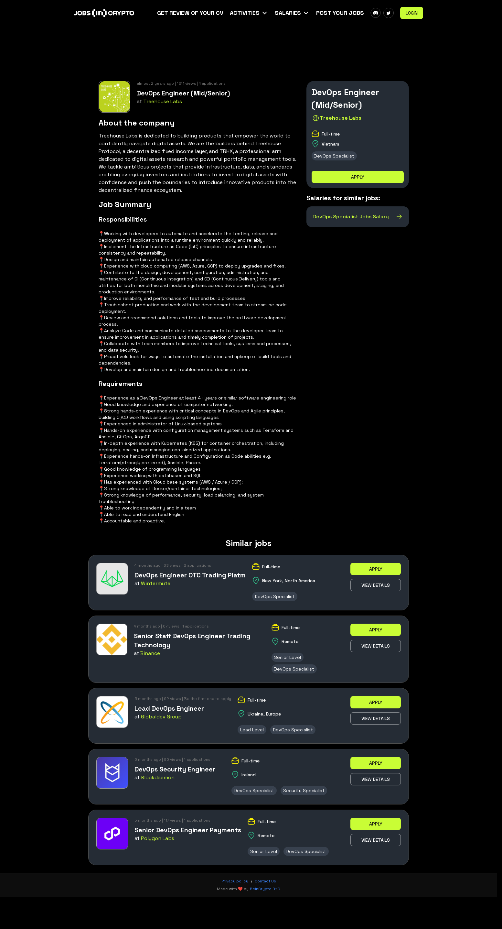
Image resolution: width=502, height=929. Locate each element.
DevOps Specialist (334, 156)
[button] (249, 12)
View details (375, 585)
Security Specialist (304, 790)
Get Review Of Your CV (190, 12)
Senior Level (287, 657)
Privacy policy (234, 881)
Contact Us (265, 881)
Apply (357, 177)
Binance (150, 653)
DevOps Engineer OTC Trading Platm (190, 575)
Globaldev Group (161, 716)
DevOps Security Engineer (174, 769)
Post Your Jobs (340, 12)
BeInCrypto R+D (265, 888)
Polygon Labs (157, 838)
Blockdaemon (158, 777)
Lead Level (252, 730)
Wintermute (155, 583)
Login (412, 13)
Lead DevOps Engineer (169, 708)
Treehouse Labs (162, 101)
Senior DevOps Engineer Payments (187, 830)
